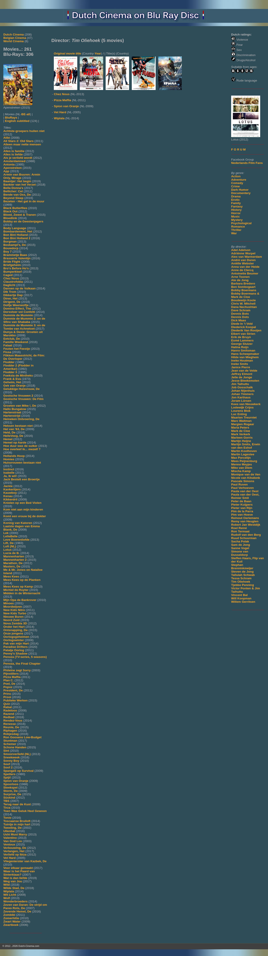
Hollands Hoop (14, 456)
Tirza (6, 807)
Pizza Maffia (12, 677)
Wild (6, 884)
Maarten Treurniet (244, 417)
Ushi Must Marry (15, 834)
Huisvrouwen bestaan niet (22, 462)
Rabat (7, 707)
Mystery (237, 220)
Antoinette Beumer (244, 273)
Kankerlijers (12, 489)
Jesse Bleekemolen (245, 380)
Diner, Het (10, 298)
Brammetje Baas (15, 255)
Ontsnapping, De (15, 630)
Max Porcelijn (241, 457)
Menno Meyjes (241, 464)
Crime (235, 186)
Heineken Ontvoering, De (21, 419)
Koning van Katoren (17, 523)
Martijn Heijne (241, 441)
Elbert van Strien (243, 333)
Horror (236, 213)
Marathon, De (13, 563)
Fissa (7, 352)
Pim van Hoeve (242, 514)
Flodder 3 (10, 372)
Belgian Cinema (14, 38)
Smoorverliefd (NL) (17, 754)
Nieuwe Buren (13, 616)
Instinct (8, 469)
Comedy (237, 183)
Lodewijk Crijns (242, 407)
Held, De (9, 432)
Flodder (9, 362)
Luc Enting (239, 414)
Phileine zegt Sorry (17, 670)
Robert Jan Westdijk (245, 524)
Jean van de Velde (244, 370)
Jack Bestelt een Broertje (21, 479)
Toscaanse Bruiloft (16, 821)
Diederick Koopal (243, 327)
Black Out (10, 211)
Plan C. (8, 680)
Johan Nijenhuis (243, 390)
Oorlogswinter (13, 640)
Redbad (9, 717)
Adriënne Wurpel (243, 253)
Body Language (14, 228)
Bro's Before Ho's (16, 268)
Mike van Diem (241, 467)
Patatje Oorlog (13, 650)
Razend (8, 713)
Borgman (10, 241)
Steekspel (10, 787)
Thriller (236, 230)
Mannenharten (13, 556)
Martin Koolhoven (244, 451)
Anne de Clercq (242, 270)
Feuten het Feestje (16, 348)
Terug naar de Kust (17, 804)
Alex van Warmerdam (246, 256)
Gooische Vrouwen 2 (18, 395)
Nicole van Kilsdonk (245, 477)
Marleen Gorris (242, 437)
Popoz (8, 687)
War (234, 233)
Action (236, 176)
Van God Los (12, 841)
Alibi (6, 137)
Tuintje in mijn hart (16, 824)
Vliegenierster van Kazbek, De (24, 861)
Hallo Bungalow (14, 409)
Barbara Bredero (243, 283)
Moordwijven (12, 606)
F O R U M (238, 149)
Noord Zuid (11, 620)
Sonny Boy (11, 760)
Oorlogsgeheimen (16, 636)
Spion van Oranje (15, 780)
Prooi (7, 697)
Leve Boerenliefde (16, 539)
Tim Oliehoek (240, 581)
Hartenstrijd (11, 415)
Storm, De (10, 791)
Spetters (9, 774)
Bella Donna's (13, 188)
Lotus (7, 549)
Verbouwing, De (14, 847)
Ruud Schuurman (243, 538)
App (6, 171)
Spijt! (7, 777)
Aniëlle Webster (242, 263)
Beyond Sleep (13, 198)
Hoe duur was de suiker (20, 446)
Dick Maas (238, 320)
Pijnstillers (11, 673)
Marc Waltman (241, 421)
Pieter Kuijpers (242, 504)
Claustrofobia (13, 281)
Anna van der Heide (245, 266)
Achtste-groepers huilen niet (23, 131)
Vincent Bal (239, 595)
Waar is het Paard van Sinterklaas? (19, 873)
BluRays (11, 117)
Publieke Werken (15, 700)
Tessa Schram (241, 578)
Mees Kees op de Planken (21, 580)
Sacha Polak (240, 541)
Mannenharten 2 (15, 559)
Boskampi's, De (14, 245)
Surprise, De (12, 794)
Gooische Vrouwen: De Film (23, 399)
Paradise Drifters (15, 646)
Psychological (241, 223)
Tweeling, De (12, 827)
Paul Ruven (239, 484)
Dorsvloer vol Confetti (19, 312)
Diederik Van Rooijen (246, 330)
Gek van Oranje (14, 385)
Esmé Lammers (242, 340)
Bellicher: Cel (13, 191)
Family (236, 203)
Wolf (6, 898)
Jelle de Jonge (241, 377)
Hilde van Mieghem (245, 357)
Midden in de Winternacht (21, 593)
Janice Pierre (240, 367)
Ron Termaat (240, 531)
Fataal (7, 345)
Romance (238, 226)
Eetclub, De (11, 338)
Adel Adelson (240, 250)
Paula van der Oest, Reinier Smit (245, 496)
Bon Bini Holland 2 (16, 238)
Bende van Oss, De (17, 194)
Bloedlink (10, 218)
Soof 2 (8, 767)
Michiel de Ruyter (16, 590)
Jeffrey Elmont (241, 374)
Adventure (238, 179)
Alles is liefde (13, 154)
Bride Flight (11, 261)
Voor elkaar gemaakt (18, 868)
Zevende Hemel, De (17, 911)
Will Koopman (241, 598)
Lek (5, 533)
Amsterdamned (14, 161)
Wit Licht (9, 894)
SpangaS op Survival (18, 770)
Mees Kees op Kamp (18, 586)
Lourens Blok (241, 410)
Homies (8, 459)
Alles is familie (13, 151)
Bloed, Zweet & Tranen (19, 214)
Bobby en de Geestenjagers (23, 221)
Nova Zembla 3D (15, 623)
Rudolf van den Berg (246, 534)
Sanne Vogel (240, 548)
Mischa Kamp (241, 471)
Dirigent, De (11, 301)
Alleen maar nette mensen (22, 144)
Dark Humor (240, 189)
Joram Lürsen (241, 400)
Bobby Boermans (243, 290)
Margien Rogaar (242, 424)
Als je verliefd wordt (17, 157)
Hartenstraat (12, 412)
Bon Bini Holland (15, 234)
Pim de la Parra (242, 511)
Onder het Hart (14, 626)
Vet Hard (9, 858)
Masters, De (11, 566)
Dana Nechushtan (244, 307)
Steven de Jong (242, 571)
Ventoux (9, 844)
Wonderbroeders (15, 901)
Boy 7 (7, 251)
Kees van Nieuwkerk (245, 404)
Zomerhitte (11, 918)
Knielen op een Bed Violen (22, 502)
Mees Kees (11, 576)
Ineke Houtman (242, 360)
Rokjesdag (11, 734)
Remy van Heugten (244, 521)
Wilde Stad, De (13, 888)
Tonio (7, 817)
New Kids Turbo (14, 613)
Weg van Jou (12, 881)
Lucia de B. (11, 553)
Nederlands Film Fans (247, 163)
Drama (236, 196)
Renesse (9, 724)
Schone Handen (14, 747)
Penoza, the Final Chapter (21, 663)
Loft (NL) (9, 546)
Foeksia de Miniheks (18, 375)
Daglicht (9, 285)
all (28, 114)
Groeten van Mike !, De (19, 405)
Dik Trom (9, 291)
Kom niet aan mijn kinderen (23, 509)
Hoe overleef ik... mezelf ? (21, 449)
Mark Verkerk (240, 434)
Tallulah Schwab (243, 575)
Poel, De (9, 683)
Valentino (10, 837)
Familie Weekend (15, 342)
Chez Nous (11, 278)
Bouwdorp (10, 248)
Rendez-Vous (12, 720)
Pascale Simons (242, 481)
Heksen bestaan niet (18, 425)
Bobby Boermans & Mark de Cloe (245, 295)
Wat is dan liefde (15, 878)
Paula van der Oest (244, 491)
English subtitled (17, 121)
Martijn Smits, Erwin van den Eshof (245, 446)
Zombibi (9, 914)
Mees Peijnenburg (244, 461)
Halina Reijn (240, 347)
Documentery (241, 193)
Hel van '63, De (14, 429)
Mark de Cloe (240, 431)
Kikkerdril (10, 499)
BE (23, 114)
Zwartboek (11, 925)
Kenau (8, 496)
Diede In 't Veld (242, 323)
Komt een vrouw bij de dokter (24, 516)
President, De (13, 690)
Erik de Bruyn (241, 337)
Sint (6, 750)
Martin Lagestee (242, 454)
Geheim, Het (12, 382)
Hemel (8, 439)
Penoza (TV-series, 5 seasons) (25, 657)
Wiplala (8, 891)
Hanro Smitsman (243, 350)
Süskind (9, 797)
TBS (6, 801)
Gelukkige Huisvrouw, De (21, 389)
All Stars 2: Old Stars (18, 141)
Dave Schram (240, 310)
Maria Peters (240, 427)
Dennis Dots (240, 317)
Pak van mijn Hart (16, 643)
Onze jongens (13, 633)
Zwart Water (12, 921)
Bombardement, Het (17, 231)
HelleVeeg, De (13, 435)
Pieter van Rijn (241, 508)
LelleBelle (10, 536)
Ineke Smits (239, 364)
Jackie (8, 486)
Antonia (9, 164)
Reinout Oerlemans (245, 518)
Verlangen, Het (13, 851)
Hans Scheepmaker (245, 354)
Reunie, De (11, 727)
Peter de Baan (241, 501)
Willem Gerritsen (243, 601)
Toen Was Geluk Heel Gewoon (25, 811)
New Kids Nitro (14, 610)
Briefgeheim (12, 265)
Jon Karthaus (241, 397)
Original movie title (67, 53)
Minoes (8, 603)
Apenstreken (12, 167)
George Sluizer (242, 343)
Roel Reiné (239, 528)
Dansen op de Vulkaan (19, 288)
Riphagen (10, 730)
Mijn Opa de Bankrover (19, 600)
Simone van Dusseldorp (239, 553)
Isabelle (9, 472)
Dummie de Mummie (18, 315)
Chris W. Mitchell (243, 303)
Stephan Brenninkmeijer (242, 566)
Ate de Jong (240, 280)
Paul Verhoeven (242, 488)
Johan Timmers (242, 394)
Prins (7, 693)
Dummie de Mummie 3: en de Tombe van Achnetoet (24, 327)
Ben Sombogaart (243, 287)
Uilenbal (9, 831)
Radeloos (10, 710)
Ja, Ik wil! (10, 476)
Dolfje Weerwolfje (16, 305)
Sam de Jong (240, 544)
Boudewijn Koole (243, 300)
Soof (6, 764)
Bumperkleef (12, 271)
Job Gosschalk (242, 387)
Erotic (235, 199)
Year (97, 53)
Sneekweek (11, 757)
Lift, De (8, 543)
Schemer (9, 744)
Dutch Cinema (13, 34)
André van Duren (243, 260)
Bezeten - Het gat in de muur (23, 201)
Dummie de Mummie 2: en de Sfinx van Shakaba (24, 320)
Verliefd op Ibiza (15, 854)
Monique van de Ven (245, 474)
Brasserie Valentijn (17, 258)
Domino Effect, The (17, 308)
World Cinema (13, 41)
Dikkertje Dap (13, 295)
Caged (8, 275)
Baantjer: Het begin (17, 181)
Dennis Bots (240, 313)
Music (235, 216)
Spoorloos (10, 784)
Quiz (6, 703)
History (236, 209)
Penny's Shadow (15, 653)
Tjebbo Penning (242, 585)
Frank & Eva (12, 379)
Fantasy (237, 206)
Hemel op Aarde (14, 442)
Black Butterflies (15, 208)
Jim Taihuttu (240, 384)
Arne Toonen (240, 276)
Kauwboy (10, 492)
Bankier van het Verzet (19, 184)
